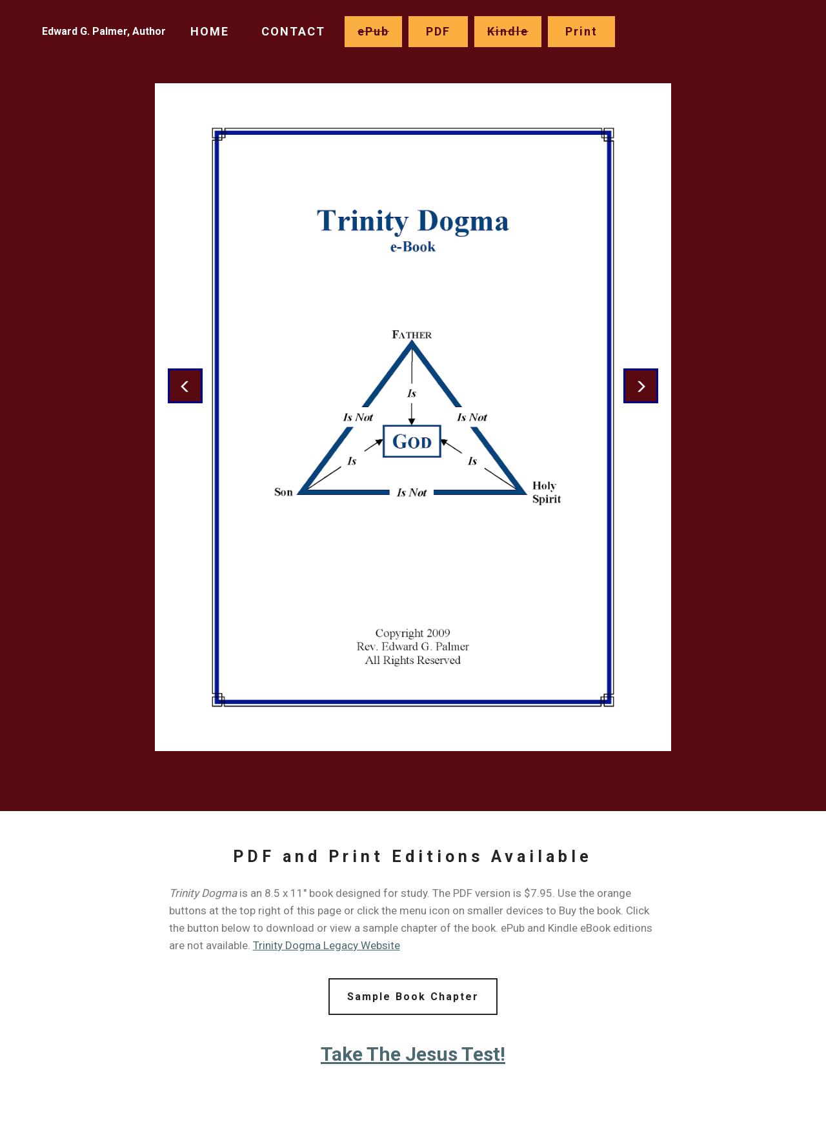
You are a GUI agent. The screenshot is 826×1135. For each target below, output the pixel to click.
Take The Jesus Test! (413, 1054)
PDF (438, 31)
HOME (209, 31)
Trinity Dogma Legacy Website (326, 945)
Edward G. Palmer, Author (104, 31)
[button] (185, 385)
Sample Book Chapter (413, 996)
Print (581, 31)
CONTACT (293, 31)
